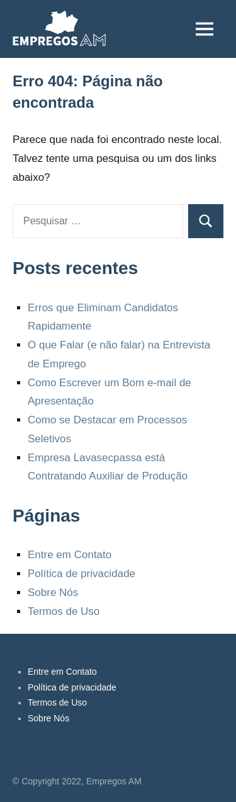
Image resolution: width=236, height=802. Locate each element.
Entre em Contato (69, 555)
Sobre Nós (53, 593)
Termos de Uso (63, 611)
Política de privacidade (81, 574)
